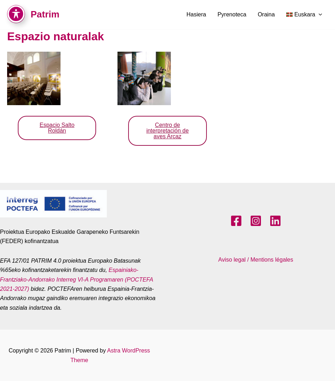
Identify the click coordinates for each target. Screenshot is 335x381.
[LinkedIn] (275, 221)
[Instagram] (256, 221)
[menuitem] (304, 14)
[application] (318, 14)
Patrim (45, 14)
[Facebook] (236, 221)
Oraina (266, 14)
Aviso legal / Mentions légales (255, 260)
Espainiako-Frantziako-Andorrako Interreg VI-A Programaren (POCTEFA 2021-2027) (76, 279)
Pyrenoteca (232, 14)
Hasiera (196, 14)
